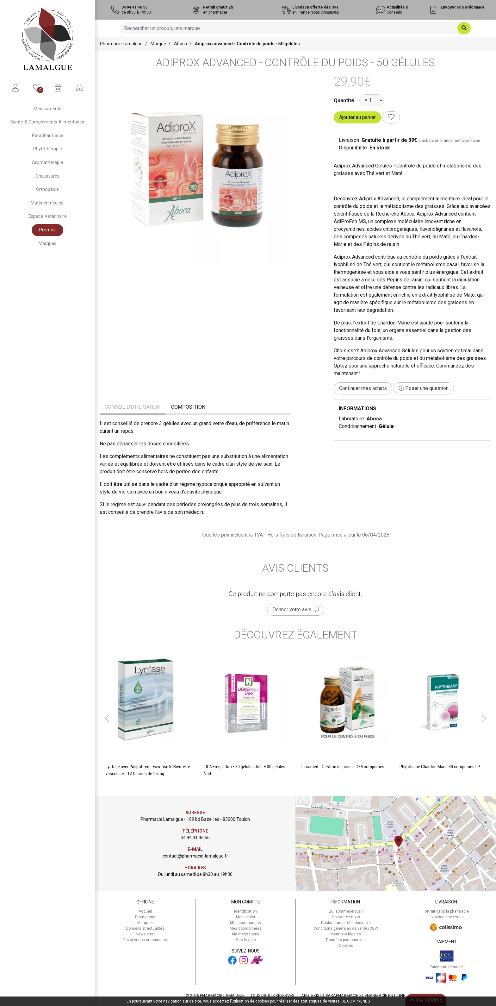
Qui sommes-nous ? (345, 911)
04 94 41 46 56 (195, 837)
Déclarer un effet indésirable (346, 923)
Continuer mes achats (363, 388)
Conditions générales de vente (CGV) (345, 928)
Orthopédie (47, 189)
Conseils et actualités (145, 928)
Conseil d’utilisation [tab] (132, 407)
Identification (245, 911)
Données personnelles (346, 940)
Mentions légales (346, 934)
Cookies (346, 945)
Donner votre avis (295, 610)
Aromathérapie (47, 162)
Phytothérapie (47, 149)
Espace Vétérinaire (47, 216)
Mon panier (245, 917)
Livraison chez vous (446, 917)
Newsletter (145, 934)
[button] (107, 719)
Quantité (344, 100)
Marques (47, 243)
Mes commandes (245, 923)
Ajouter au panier (357, 117)
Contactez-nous (346, 917)
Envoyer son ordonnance (145, 940)
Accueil (145, 911)
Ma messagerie (245, 934)
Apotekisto (353, 995)
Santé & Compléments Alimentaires (47, 122)
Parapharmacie (47, 135)
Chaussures (47, 176)
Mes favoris (245, 940)
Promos (47, 230)
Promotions (145, 917)
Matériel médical (48, 203)
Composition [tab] (188, 407)
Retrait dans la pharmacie (446, 911)
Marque (158, 43)
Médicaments (47, 108)
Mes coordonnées (246, 928)
